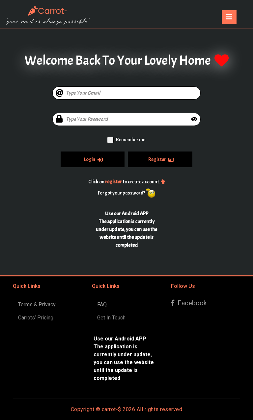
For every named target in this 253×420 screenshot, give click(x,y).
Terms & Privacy (37, 304)
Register (161, 159)
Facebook (189, 303)
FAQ (102, 304)
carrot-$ (111, 409)
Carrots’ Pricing (35, 318)
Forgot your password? (121, 193)
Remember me (130, 139)
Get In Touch (111, 318)
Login (93, 159)
